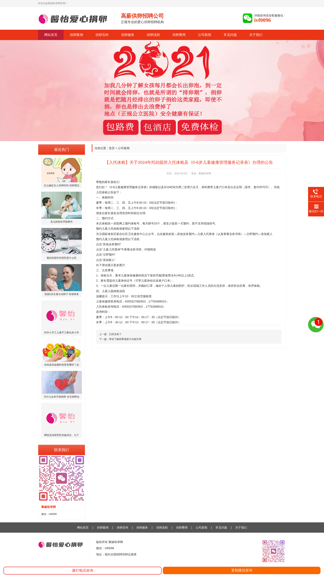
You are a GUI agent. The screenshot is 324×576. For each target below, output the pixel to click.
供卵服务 (127, 35)
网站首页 (50, 35)
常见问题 (230, 35)
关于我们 (255, 35)
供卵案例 (76, 35)
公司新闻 (204, 35)
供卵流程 (153, 35)
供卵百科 (102, 35)
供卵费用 (179, 35)
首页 (112, 148)
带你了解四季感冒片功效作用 (125, 339)
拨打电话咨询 (82, 570)
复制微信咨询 (241, 570)
